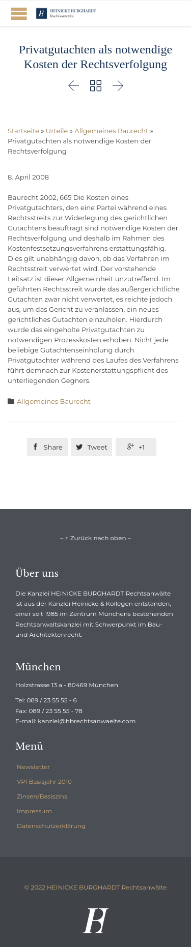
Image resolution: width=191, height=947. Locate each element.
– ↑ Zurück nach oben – (95, 538)
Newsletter (33, 767)
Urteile (57, 131)
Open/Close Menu (19, 13)
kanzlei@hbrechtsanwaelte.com (86, 721)
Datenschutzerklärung (51, 826)
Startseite (23, 131)
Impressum (34, 811)
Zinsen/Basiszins (42, 796)
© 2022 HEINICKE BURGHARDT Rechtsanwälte (95, 887)
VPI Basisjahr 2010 (44, 781)
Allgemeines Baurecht (111, 131)
